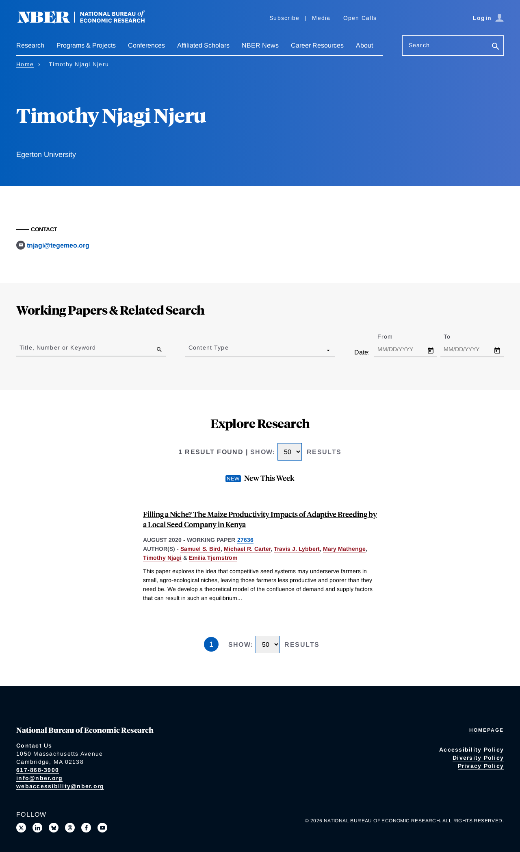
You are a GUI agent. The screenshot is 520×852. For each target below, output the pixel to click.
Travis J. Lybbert (297, 549)
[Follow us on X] (21, 827)
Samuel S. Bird (200, 549)
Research (30, 45)
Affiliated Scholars (203, 45)
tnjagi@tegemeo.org (58, 245)
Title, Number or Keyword (58, 347)
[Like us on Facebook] (86, 827)
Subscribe (284, 18)
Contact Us (34, 745)
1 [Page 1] (211, 644)
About (364, 45)
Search (419, 45)
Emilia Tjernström (213, 557)
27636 (245, 540)
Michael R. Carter (247, 549)
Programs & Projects (86, 45)
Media (321, 18)
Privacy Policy (481, 766)
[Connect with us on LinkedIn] (37, 827)
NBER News (260, 45)
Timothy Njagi (162, 557)
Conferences (146, 45)
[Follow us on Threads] (70, 827)
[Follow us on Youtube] (102, 827)
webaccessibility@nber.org (60, 786)
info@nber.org (39, 778)
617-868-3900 (37, 770)
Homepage (486, 730)
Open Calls (360, 18)
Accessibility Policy (471, 749)
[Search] (495, 46)
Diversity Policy (478, 757)
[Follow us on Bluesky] (53, 827)
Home (25, 64)
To (454, 336)
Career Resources (317, 45)
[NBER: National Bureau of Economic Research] (87, 21)
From (392, 336)
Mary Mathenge (344, 549)
